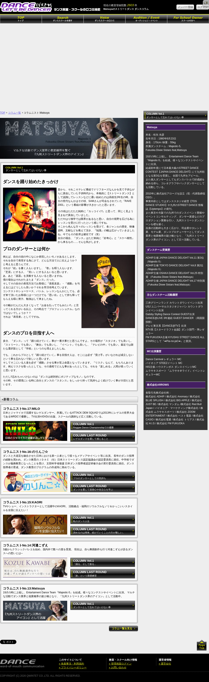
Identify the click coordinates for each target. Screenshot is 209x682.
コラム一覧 (14, 112)
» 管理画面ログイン (120, 663)
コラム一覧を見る (123, 628)
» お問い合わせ (117, 667)
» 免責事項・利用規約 (71, 663)
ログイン (202, 7)
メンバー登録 (185, 7)
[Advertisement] (40, 66)
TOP (2, 112)
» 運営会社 (165, 663)
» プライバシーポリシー (73, 667)
